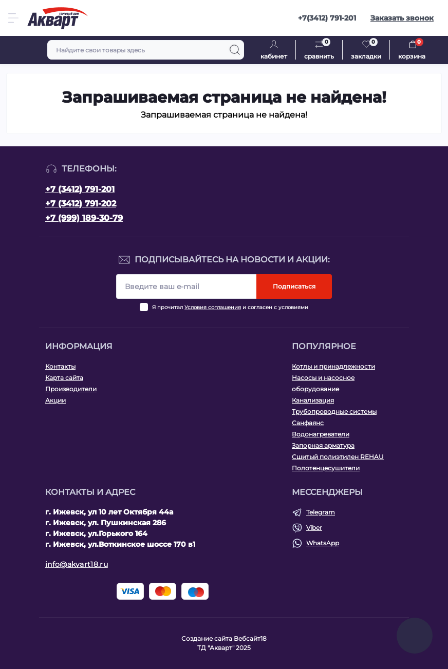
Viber (314, 527)
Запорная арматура (323, 445)
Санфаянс (308, 423)
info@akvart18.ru (76, 564)
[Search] (235, 50)
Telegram (320, 512)
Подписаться (294, 286)
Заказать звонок (402, 18)
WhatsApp (322, 543)
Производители (71, 389)
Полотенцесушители (326, 468)
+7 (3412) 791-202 (80, 203)
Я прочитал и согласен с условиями (230, 307)
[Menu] (13, 18)
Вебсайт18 (250, 638)
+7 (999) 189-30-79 (84, 218)
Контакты (60, 366)
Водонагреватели (320, 434)
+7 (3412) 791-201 (80, 189)
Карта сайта (64, 377)
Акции (55, 400)
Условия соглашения (212, 307)
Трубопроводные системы (334, 411)
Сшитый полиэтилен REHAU (338, 457)
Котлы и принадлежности (333, 366)
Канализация (313, 400)
